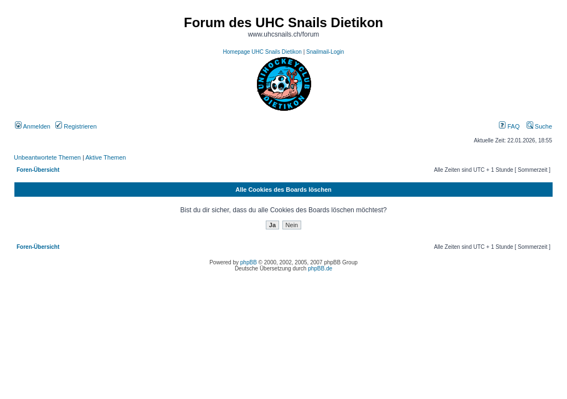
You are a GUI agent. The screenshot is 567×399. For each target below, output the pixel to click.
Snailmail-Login (325, 52)
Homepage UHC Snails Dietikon (262, 52)
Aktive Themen (105, 157)
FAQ (509, 126)
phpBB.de (320, 268)
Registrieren (75, 126)
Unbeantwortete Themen (47, 157)
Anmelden (32, 126)
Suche (539, 126)
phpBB (248, 262)
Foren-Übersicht (38, 170)
